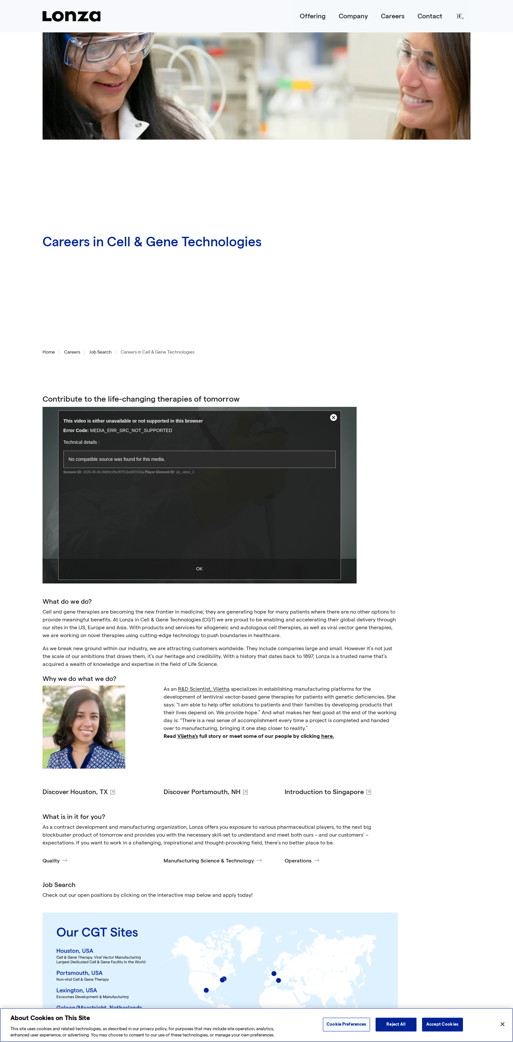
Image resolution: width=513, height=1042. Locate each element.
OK (199, 568)
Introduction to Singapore (324, 792)
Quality (51, 861)
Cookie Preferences (346, 1024)
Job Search (100, 352)
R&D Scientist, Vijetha (204, 689)
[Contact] (430, 16)
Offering (313, 16)
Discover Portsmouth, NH (202, 792)
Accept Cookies (442, 1024)
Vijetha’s (187, 737)
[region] (256, 1025)
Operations (298, 861)
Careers (392, 16)
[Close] (502, 1024)
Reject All (395, 1024)
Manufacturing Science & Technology (209, 861)
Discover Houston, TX (75, 792)
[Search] (460, 16)
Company (353, 16)
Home (49, 352)
